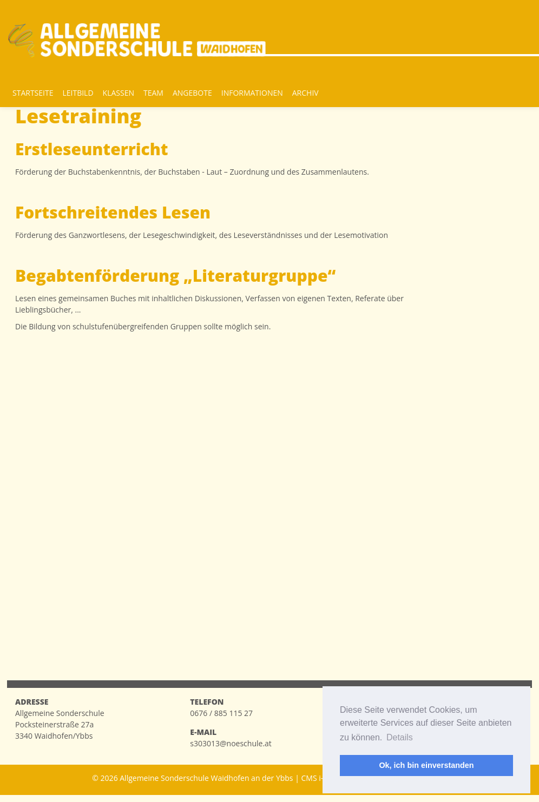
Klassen (118, 93)
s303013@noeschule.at (231, 743)
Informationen (252, 93)
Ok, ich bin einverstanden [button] (426, 765)
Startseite (32, 93)
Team (153, 93)
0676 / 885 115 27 (221, 713)
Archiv (305, 93)
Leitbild (77, 93)
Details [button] (399, 737)
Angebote (192, 93)
